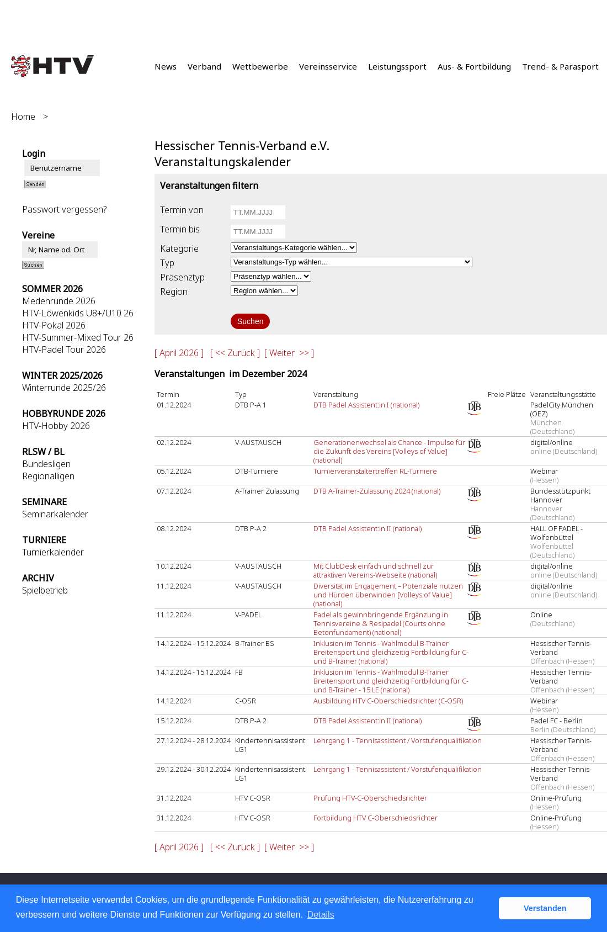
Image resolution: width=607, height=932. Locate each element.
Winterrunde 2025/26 (64, 388)
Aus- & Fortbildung (474, 66)
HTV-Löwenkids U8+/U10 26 (78, 313)
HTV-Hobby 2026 (56, 426)
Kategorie (179, 248)
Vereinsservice (328, 66)
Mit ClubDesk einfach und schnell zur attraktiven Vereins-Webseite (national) (375, 570)
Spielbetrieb (45, 590)
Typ (167, 263)
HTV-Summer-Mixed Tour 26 (78, 337)
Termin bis (180, 229)
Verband (204, 66)
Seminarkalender (55, 514)
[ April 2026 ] (179, 353)
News (166, 66)
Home (23, 116)
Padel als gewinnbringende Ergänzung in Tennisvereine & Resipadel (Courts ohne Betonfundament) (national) (380, 623)
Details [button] (320, 914)
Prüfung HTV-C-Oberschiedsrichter (370, 798)
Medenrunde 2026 (58, 301)
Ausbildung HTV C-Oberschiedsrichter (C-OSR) (388, 701)
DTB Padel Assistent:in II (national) (367, 528)
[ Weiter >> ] (289, 353)
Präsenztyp (182, 277)
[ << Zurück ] (235, 353)
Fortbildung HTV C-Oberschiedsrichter (375, 818)
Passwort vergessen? (64, 209)
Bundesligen (46, 464)
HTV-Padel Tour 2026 (64, 349)
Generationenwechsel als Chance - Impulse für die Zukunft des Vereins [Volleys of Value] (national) (389, 451)
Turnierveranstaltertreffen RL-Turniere (375, 471)
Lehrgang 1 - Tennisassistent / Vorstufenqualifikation (397, 740)
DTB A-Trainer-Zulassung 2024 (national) (376, 491)
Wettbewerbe (260, 66)
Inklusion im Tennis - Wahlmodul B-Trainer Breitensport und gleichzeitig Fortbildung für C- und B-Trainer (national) (390, 652)
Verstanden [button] (545, 908)
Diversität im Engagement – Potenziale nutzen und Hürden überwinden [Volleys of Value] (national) (388, 594)
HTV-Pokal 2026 (54, 325)
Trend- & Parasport (560, 66)
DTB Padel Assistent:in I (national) (366, 405)
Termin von (182, 210)
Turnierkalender (53, 552)
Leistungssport (397, 66)
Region (174, 291)
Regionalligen (48, 476)
